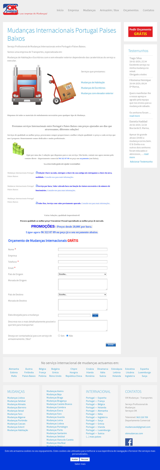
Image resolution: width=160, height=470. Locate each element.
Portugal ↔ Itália (94, 414)
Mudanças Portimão (17, 420)
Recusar (84, 459)
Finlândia (29, 372)
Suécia (103, 376)
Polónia (42, 376)
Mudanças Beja (54, 394)
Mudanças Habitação (17, 430)
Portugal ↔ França (95, 401)
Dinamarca (102, 369)
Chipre (73, 369)
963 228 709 (142, 417)
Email (11, 268)
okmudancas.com (134, 433)
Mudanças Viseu (55, 446)
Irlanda (89, 372)
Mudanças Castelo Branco (59, 404)
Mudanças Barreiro (16, 407)
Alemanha (14, 369)
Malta (14, 376)
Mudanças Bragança (57, 401)
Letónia (116, 372)
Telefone (13, 262)
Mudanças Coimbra (56, 407)
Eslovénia (130, 369)
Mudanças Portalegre (57, 427)
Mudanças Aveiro (55, 391)
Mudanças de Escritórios (93, 88)
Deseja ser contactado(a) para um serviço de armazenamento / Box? (30, 337)
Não (71, 335)
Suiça (144, 376)
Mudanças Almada (16, 404)
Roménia (90, 376)
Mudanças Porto (55, 430)
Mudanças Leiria (55, 420)
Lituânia (130, 372)
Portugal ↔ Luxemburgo (98, 430)
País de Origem (15, 274)
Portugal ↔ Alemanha (97, 410)
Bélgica (42, 369)
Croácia (90, 369)
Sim (62, 335)
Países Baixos (29, 376)
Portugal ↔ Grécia (95, 423)
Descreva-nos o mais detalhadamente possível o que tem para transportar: (32, 323)
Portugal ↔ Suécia (95, 433)
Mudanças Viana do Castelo (60, 439)
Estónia (14, 372)
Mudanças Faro (14, 414)
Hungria (74, 372)
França (42, 372)
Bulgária (55, 369)
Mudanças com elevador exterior (97, 93)
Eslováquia (116, 369)
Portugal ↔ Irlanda (95, 427)
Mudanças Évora (55, 410)
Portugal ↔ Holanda (96, 407)
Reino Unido (55, 376)
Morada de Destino (17, 300)
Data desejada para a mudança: (23, 315)
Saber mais (80, 464)
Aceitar (75, 459)
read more (134, 116)
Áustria (28, 369)
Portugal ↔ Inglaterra (97, 417)
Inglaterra (130, 376)
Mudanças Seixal (15, 410)
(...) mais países (93, 436)
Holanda (117, 376)
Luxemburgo (144, 372)
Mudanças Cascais (16, 423)
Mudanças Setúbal (16, 401)
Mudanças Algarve (16, 417)
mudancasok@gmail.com (137, 427)
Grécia (55, 372)
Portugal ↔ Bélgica (95, 404)
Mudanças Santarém (57, 433)
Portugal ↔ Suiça (94, 420)
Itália (102, 372)
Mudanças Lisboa (16, 398)
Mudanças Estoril (15, 427)
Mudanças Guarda (56, 417)
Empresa (12, 255)
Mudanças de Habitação (93, 82)
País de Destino (15, 294)
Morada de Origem (17, 280)
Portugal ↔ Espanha (96, 398)
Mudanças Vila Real (56, 443)
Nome (12, 249)
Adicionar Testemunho (141, 161)
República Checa (74, 376)
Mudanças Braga (55, 397)
